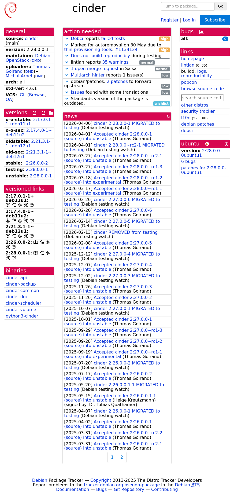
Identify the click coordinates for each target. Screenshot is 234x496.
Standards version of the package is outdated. (117, 101)
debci (187, 130)
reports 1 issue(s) (117, 75)
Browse (36, 94)
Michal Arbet (19, 75)
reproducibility (196, 75)
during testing (117, 56)
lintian (188, 65)
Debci (77, 38)
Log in (189, 19)
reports (117, 39)
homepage (192, 58)
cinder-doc (17, 296)
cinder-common (22, 290)
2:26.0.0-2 (37, 163)
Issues (77, 92)
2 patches (117, 81)
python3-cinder (22, 316)
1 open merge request (94, 68)
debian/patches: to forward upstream (117, 84)
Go (220, 6)
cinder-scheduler (23, 303)
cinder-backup (21, 284)
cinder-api (16, 277)
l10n (186, 117)
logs (201, 71)
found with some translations (117, 92)
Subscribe (214, 20)
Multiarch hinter (88, 75)
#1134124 (126, 49)
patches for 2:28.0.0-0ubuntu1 (203, 170)
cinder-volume (21, 309)
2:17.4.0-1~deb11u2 (29, 132)
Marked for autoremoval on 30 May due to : (117, 47)
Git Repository (129, 489)
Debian (39, 480)
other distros (194, 105)
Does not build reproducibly (100, 55)
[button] (66, 38)
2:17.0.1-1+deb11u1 (29, 122)
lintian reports (109, 62)
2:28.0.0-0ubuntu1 (201, 153)
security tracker (198, 111)
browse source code (202, 88)
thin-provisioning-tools (88, 49)
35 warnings (115, 62)
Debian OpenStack (28, 58)
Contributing (164, 489)
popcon (189, 82)
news (70, 116)
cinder (31, 38)
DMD (36, 61)
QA (9, 99)
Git (23, 94)
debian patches (197, 124)
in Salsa (117, 69)
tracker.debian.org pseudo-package (122, 484)
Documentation (72, 489)
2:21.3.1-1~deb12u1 (28, 143)
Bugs (101, 489)
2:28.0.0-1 (37, 169)
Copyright (100, 480)
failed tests (113, 38)
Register (170, 19)
